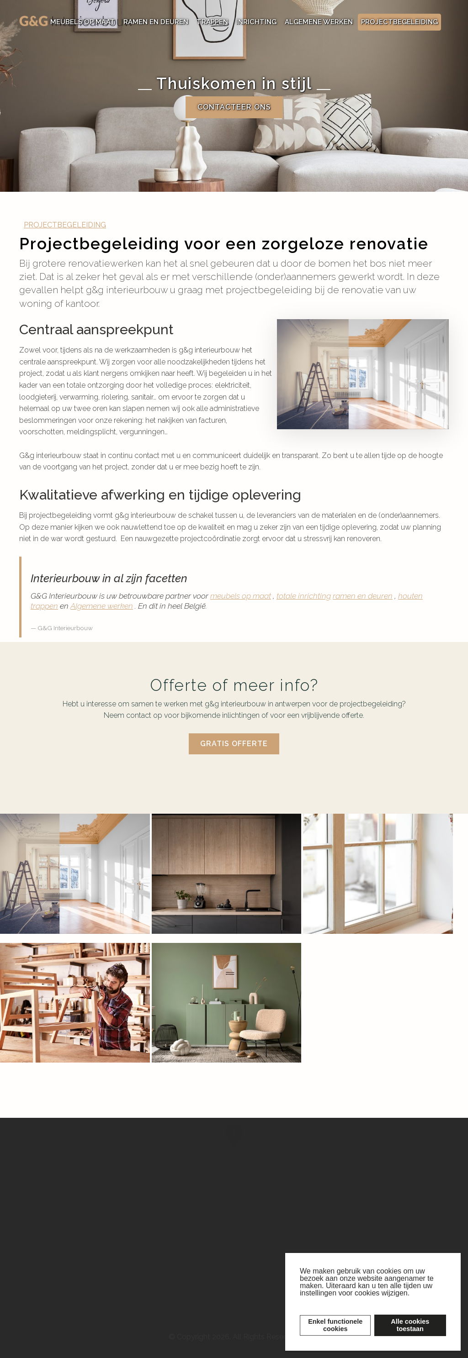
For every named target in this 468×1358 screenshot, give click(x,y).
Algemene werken (101, 606)
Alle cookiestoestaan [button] (410, 1325)
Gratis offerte (234, 743)
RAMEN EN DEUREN (155, 22)
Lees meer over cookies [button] (340, 1301)
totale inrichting (304, 595)
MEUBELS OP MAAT (82, 22)
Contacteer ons (234, 107)
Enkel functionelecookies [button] (335, 1325)
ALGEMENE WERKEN (319, 22)
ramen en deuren (363, 595)
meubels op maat (240, 595)
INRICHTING (256, 22)
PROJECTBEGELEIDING (399, 22)
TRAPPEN (212, 22)
